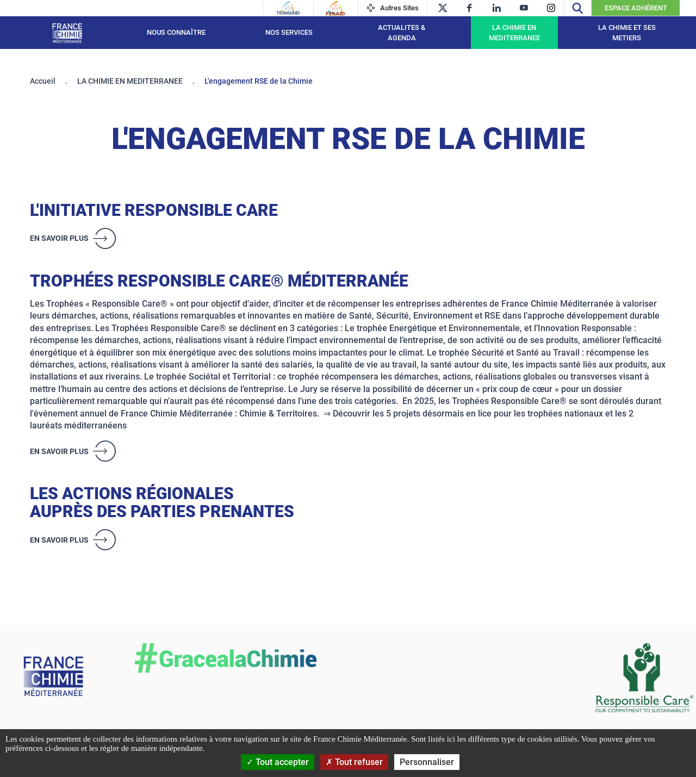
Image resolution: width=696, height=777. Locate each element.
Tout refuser (354, 762)
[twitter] (442, 8)
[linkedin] (496, 8)
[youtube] (524, 8)
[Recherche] (577, 8)
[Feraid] (335, 8)
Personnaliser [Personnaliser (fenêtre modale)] (427, 762)
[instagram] (551, 8)
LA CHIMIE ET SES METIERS (627, 32)
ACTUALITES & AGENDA (401, 32)
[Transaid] (288, 8)
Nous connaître (176, 32)
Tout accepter (277, 762)
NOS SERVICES (289, 32)
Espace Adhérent (636, 8)
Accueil (42, 81)
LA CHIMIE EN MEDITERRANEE (514, 32)
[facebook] (469, 8)
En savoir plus (59, 238)
